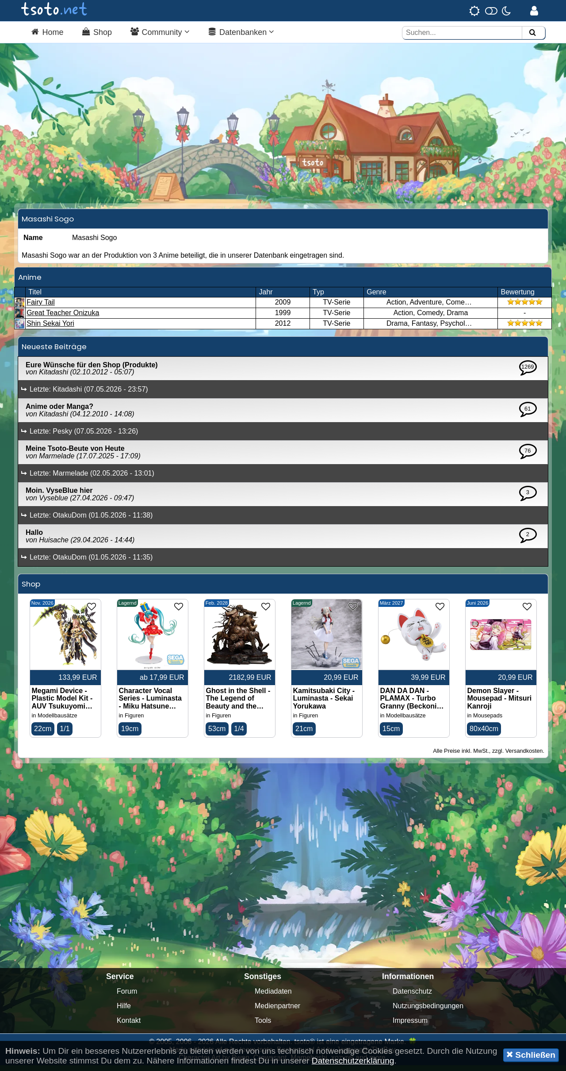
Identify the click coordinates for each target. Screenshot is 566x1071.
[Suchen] (532, 33)
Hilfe (124, 1011)
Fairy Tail (41, 308)
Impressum (410, 1026)
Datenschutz (412, 997)
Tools (263, 1026)
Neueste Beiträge (54, 352)
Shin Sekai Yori (50, 329)
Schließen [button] (530, 1055)
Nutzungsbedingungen (428, 1011)
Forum (127, 997)
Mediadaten (273, 997)
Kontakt (129, 1026)
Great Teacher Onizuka (63, 318)
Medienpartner (277, 1011)
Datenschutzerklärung (353, 1060)
